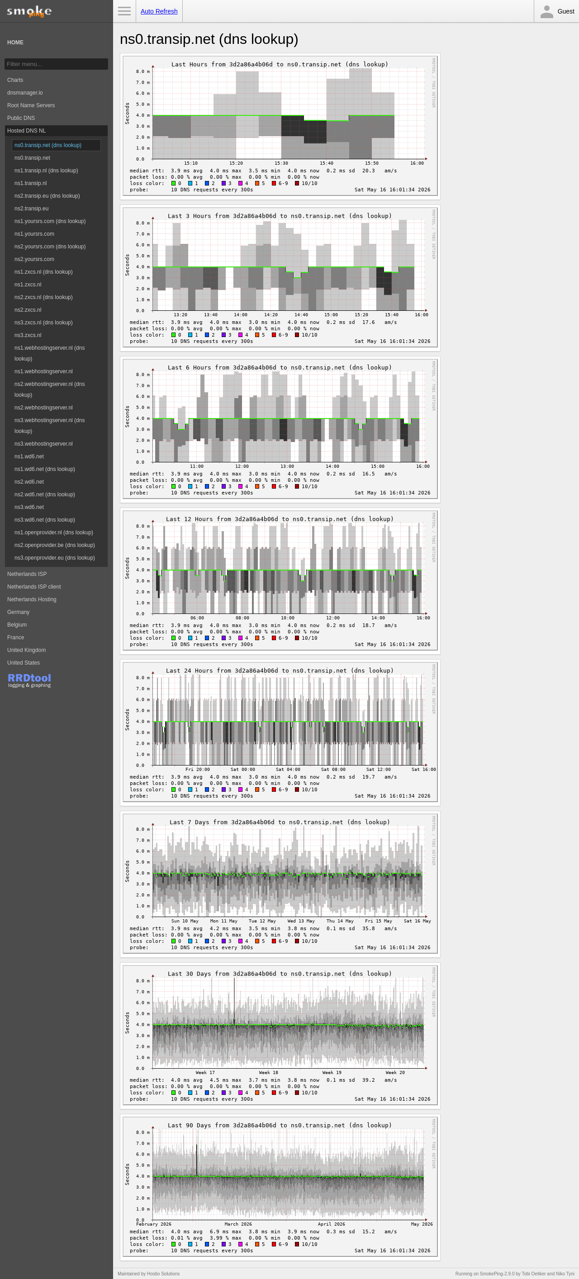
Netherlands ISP (27, 574)
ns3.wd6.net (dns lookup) (44, 520)
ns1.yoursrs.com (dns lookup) (49, 221)
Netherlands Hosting (32, 599)
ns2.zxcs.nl (27, 310)
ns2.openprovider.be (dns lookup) (54, 545)
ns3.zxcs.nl (27, 335)
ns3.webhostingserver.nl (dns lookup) (49, 425)
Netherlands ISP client (34, 587)
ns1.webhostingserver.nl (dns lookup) (49, 353)
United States (23, 663)
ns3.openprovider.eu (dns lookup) (54, 558)
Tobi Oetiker (534, 1273)
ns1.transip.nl (30, 183)
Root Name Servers (31, 105)
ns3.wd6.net (29, 507)
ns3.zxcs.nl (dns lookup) (43, 322)
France (15, 637)
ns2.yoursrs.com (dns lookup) (49, 246)
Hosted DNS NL (26, 131)
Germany (18, 612)
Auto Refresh (159, 11)
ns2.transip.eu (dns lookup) (47, 196)
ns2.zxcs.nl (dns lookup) (43, 297)
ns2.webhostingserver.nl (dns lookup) (49, 389)
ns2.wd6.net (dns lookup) (44, 494)
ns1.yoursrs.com (34, 234)
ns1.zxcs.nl (27, 284)
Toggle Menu (124, 11)
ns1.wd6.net (29, 456)
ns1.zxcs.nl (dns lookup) (43, 272)
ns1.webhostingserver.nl (43, 371)
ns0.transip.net (32, 158)
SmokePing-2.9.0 (497, 1273)
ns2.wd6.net (29, 482)
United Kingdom (26, 650)
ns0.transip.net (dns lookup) (47, 145)
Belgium (17, 625)
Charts (15, 80)
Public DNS (21, 118)
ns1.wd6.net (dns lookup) (44, 469)
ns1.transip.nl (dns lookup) (46, 170)
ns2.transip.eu (31, 208)
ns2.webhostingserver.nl (43, 407)
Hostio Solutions (163, 1273)
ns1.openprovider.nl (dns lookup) (53, 532)
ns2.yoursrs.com (34, 259)
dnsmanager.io (25, 93)
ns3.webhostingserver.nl (43, 444)
